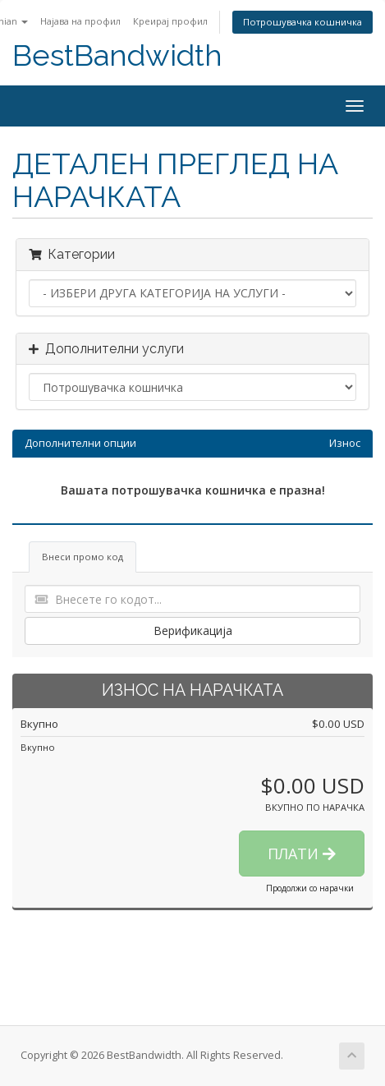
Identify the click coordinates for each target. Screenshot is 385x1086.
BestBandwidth (117, 55)
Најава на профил (80, 21)
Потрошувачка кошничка (302, 22)
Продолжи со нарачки (310, 888)
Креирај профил (170, 21)
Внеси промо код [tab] (82, 556)
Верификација (193, 630)
